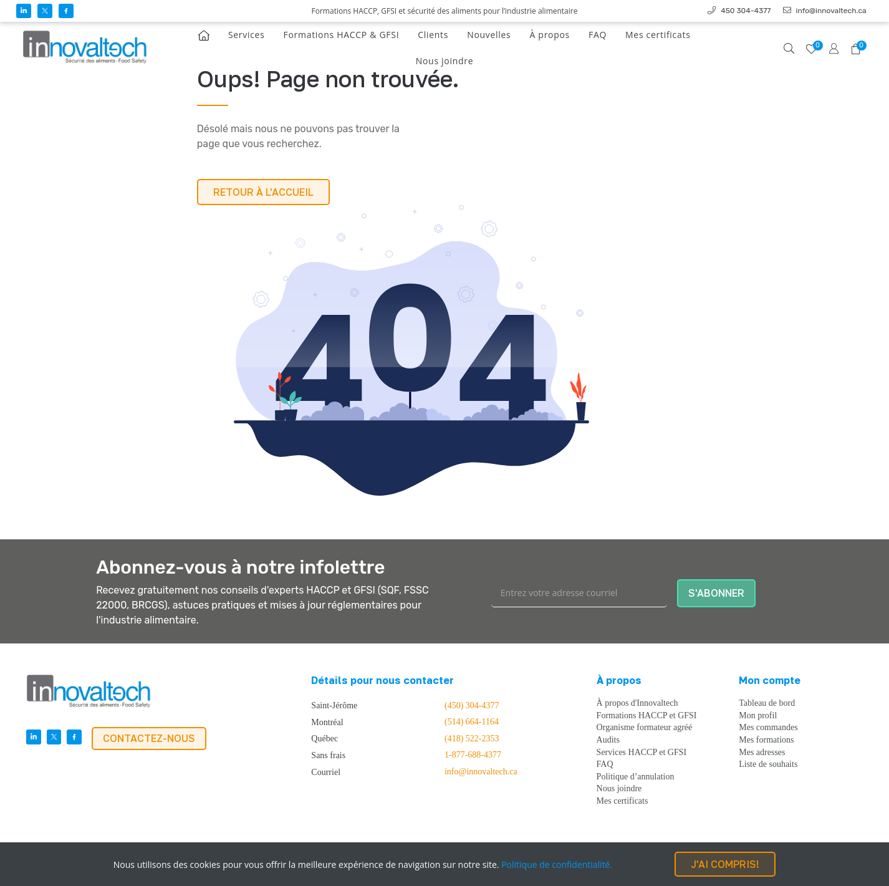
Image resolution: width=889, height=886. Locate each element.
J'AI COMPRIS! (725, 864)
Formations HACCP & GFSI (342, 35)
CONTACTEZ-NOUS (149, 738)
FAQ (598, 35)
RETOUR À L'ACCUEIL (263, 192)
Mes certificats (657, 35)
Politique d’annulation (636, 777)
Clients (433, 35)
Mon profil (758, 715)
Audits (608, 740)
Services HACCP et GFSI (642, 752)
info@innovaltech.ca (480, 772)
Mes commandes (768, 727)
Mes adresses (762, 752)
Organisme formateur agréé (645, 727)
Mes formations (766, 740)
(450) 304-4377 (471, 705)
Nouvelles (489, 35)
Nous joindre (444, 61)
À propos (549, 35)
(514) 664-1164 (471, 722)
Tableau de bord (767, 703)
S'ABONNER (716, 593)
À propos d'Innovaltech (637, 703)
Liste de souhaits (768, 764)
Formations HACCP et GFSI (647, 715)
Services (246, 35)
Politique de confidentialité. (556, 864)
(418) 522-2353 (471, 738)
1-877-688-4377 (472, 755)
